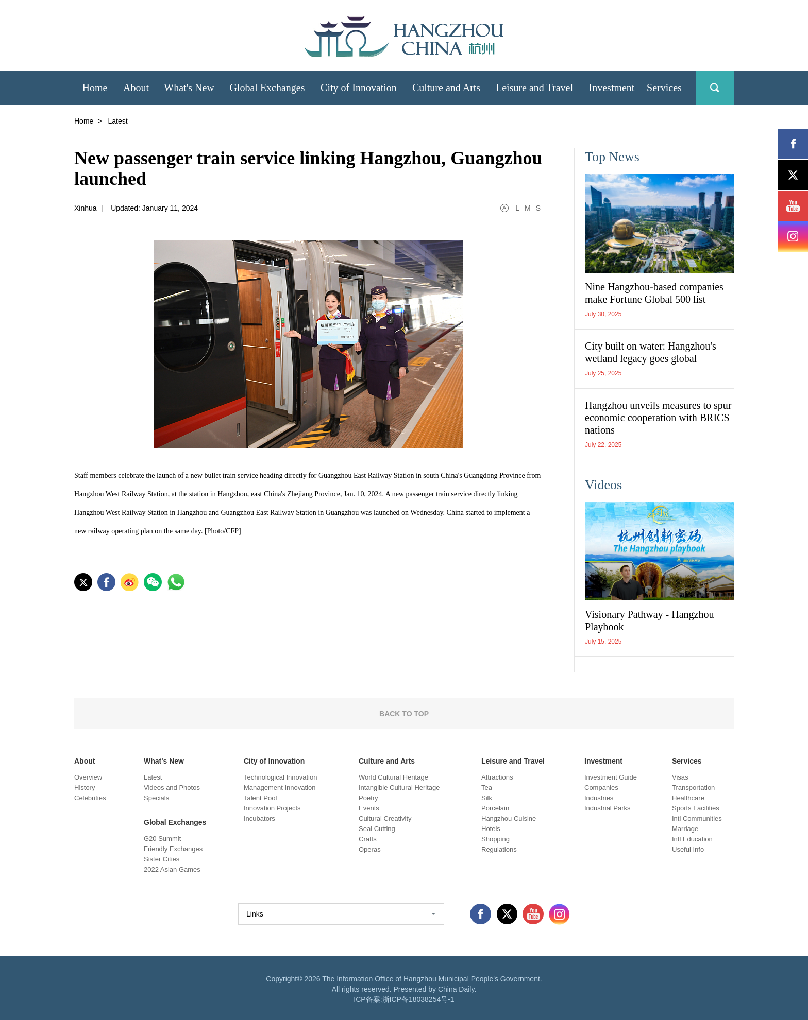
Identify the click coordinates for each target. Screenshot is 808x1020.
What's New (164, 761)
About (84, 761)
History (84, 787)
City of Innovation (274, 761)
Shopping (495, 839)
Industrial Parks (607, 808)
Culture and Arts (387, 761)
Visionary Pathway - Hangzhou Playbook (649, 620)
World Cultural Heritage (393, 777)
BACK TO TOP (404, 714)
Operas (370, 849)
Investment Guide (610, 777)
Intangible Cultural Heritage (399, 787)
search (715, 88)
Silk (486, 798)
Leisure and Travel (513, 761)
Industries (598, 798)
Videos (603, 484)
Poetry (368, 798)
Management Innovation (279, 787)
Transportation (693, 787)
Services (687, 761)
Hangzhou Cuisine (508, 818)
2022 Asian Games (172, 869)
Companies (601, 787)
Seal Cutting (377, 829)
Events (369, 808)
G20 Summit (162, 838)
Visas (680, 777)
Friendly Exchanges (173, 849)
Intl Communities (697, 818)
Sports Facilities (695, 808)
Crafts (368, 839)
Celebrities (90, 798)
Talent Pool (260, 798)
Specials (156, 798)
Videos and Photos (172, 787)
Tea (486, 787)
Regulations (499, 849)
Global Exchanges (175, 822)
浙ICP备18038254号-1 (418, 999)
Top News (612, 156)
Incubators (259, 818)
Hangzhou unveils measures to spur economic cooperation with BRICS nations (658, 418)
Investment (603, 761)
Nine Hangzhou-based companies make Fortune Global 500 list (654, 293)
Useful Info (688, 849)
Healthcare (688, 798)
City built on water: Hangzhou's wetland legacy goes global (650, 352)
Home (83, 121)
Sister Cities (161, 859)
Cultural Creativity (385, 818)
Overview (88, 777)
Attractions (497, 777)
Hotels (490, 829)
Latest (153, 777)
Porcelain (495, 808)
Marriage (685, 829)
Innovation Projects (272, 808)
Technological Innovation (280, 777)
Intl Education (692, 839)
